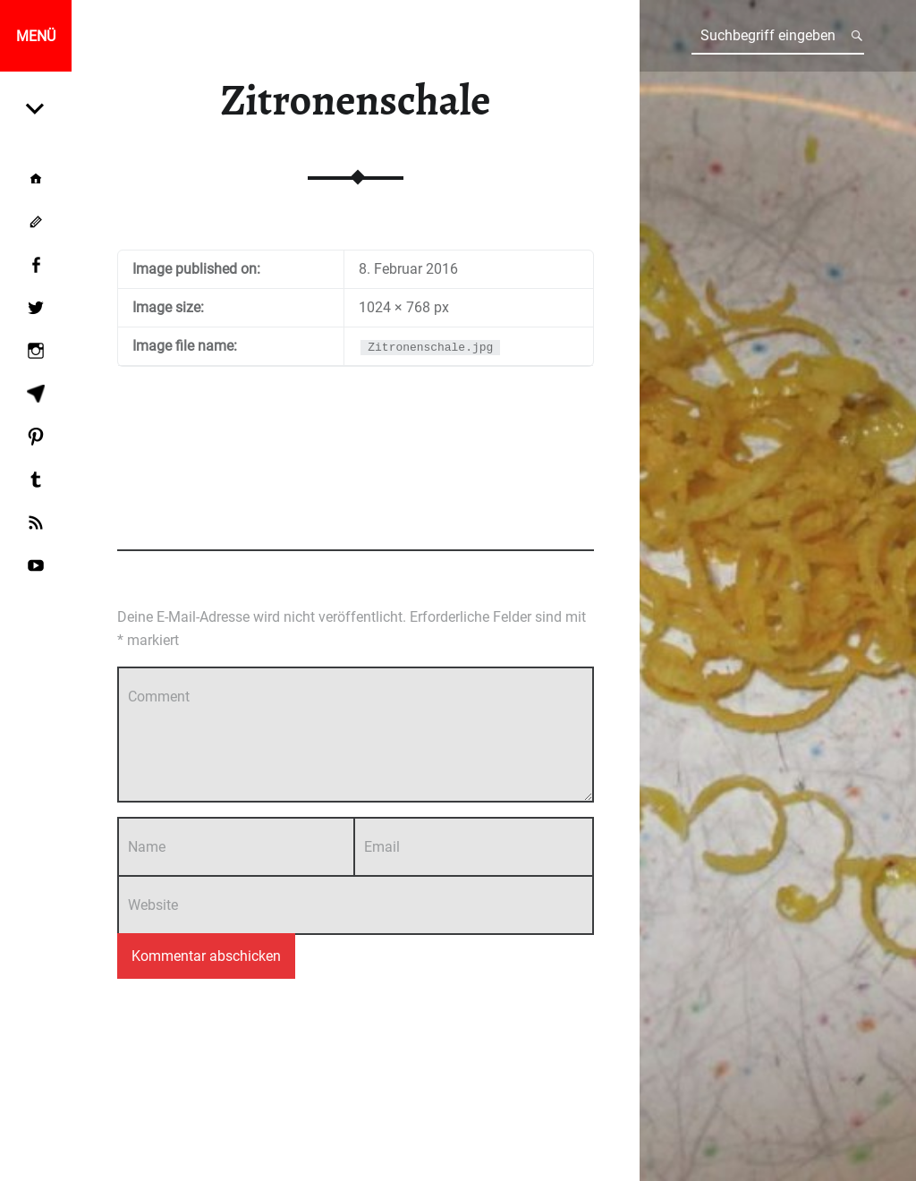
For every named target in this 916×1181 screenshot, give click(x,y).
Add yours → (560, 519)
